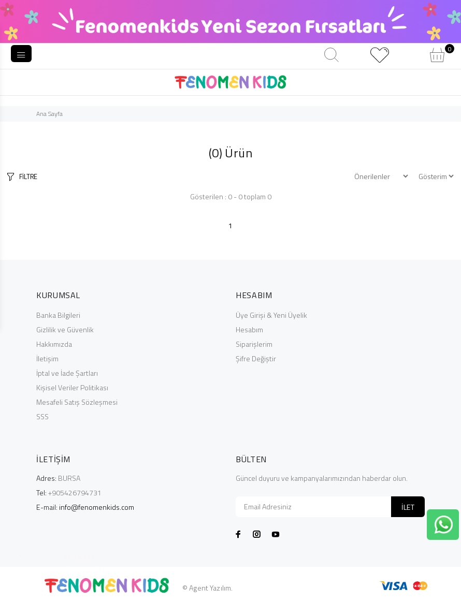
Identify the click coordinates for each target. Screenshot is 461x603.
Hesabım (249, 329)
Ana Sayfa (49, 114)
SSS (42, 416)
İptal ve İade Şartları (67, 372)
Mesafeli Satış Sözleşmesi (77, 401)
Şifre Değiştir (256, 358)
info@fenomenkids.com (96, 507)
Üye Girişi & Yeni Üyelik (271, 315)
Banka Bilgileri (58, 315)
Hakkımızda (54, 344)
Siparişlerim (254, 344)
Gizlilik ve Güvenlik (65, 329)
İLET (407, 507)
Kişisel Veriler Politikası (72, 387)
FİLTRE (28, 176)
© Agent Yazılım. (207, 587)
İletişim (47, 358)
